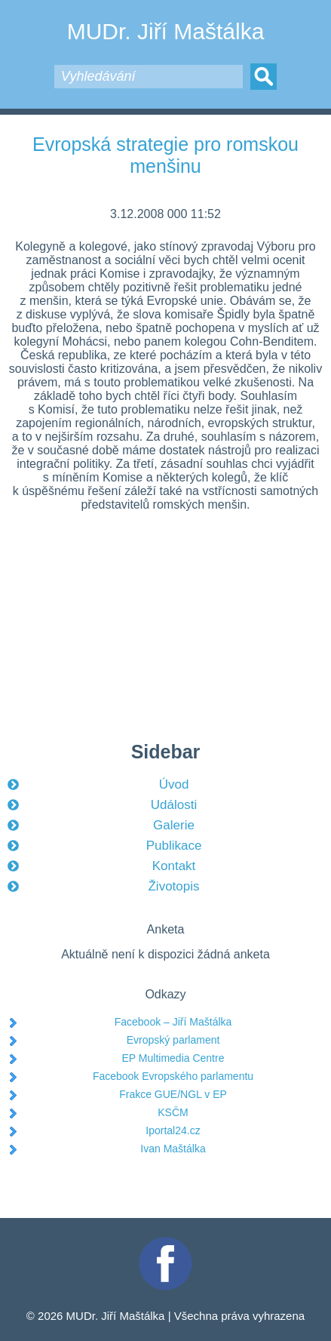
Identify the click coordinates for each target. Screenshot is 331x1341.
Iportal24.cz (173, 1130)
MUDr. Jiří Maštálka (166, 31)
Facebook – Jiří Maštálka (173, 1022)
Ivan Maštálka (172, 1149)
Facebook (166, 1243)
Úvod (174, 784)
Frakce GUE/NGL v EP (173, 1094)
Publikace (174, 845)
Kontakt (174, 866)
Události (174, 805)
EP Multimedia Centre (173, 1058)
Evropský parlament (173, 1040)
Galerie (174, 825)
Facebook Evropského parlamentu (173, 1076)
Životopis (173, 886)
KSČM (173, 1112)
